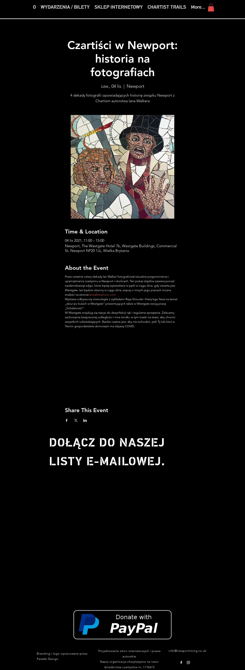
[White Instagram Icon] (188, 662)
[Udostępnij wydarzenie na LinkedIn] (85, 420)
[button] (167, 7)
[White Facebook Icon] (181, 662)
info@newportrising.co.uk (187, 651)
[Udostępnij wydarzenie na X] (76, 420)
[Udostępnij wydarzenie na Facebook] (66, 420)
